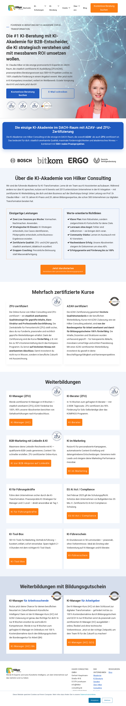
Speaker (96, 682)
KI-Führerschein (78, 555)
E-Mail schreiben (57, 92)
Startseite (27, 8)
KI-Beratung (98, 679)
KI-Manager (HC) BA (23, 646)
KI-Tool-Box (18, 561)
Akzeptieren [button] (94, 700)
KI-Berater (74, 422)
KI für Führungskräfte (24, 511)
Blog (85, 8)
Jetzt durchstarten (63, 270)
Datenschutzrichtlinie (87, 694)
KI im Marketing (77, 471)
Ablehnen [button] (107, 700)
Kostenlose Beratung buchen (104, 8)
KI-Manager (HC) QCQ (81, 642)
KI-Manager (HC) (21, 422)
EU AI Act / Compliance (82, 515)
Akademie (97, 675)
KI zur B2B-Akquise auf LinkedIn (30, 463)
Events (65, 8)
